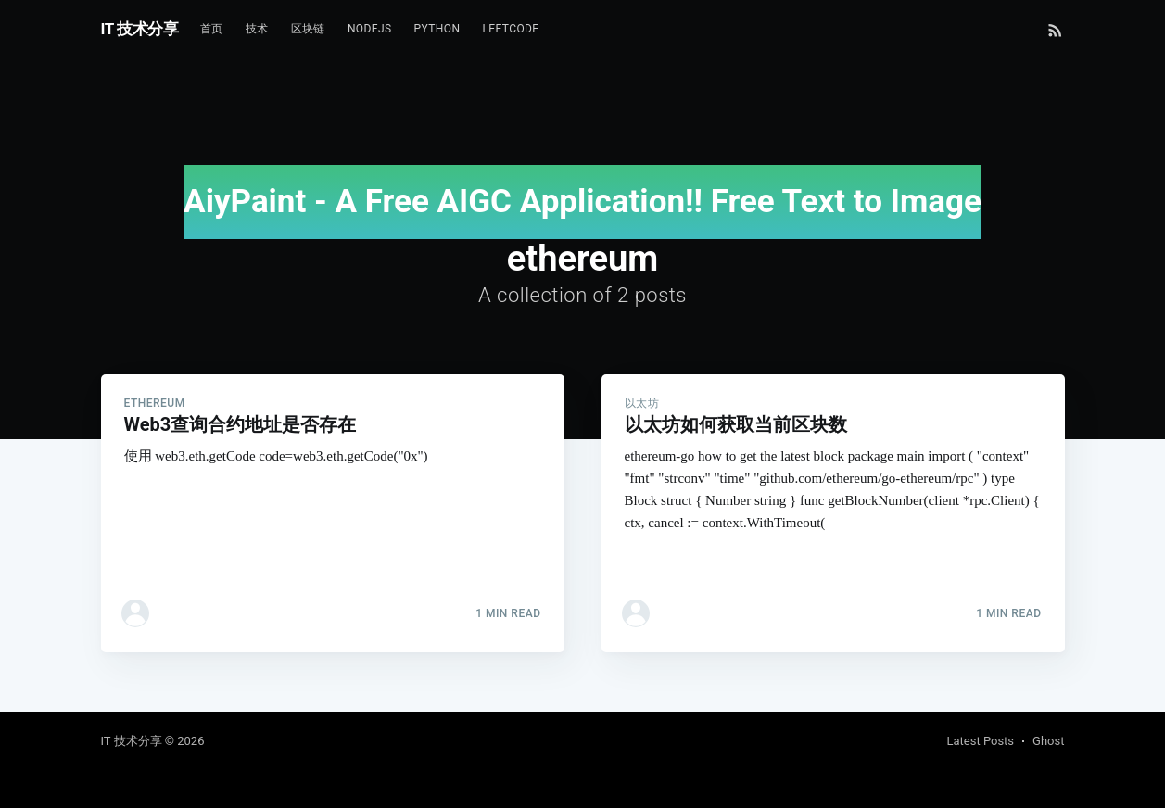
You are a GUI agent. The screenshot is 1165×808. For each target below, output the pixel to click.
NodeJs (370, 28)
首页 (211, 28)
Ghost (1048, 741)
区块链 (308, 28)
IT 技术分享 (140, 28)
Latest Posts (980, 741)
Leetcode (510, 28)
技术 (257, 28)
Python (437, 28)
